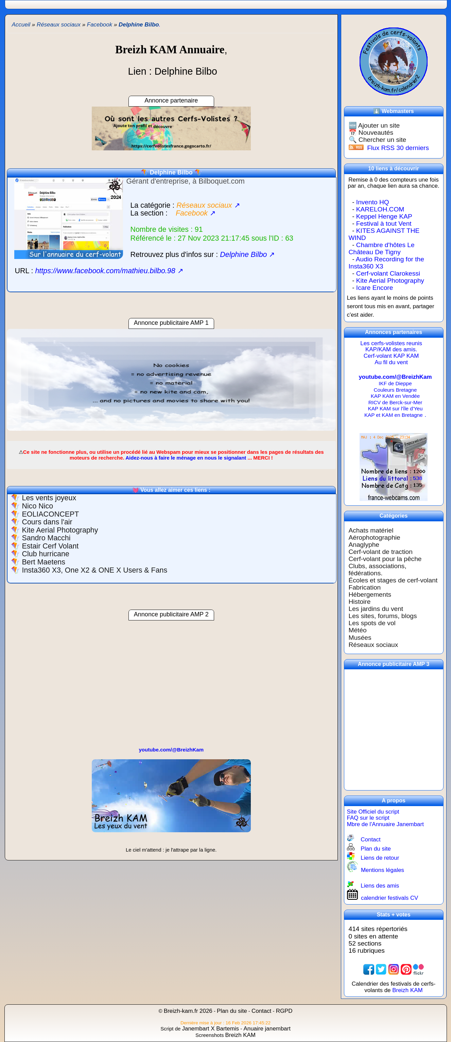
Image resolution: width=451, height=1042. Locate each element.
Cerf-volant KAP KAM (391, 356)
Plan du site (376, 848)
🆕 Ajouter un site (374, 125)
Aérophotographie (374, 537)
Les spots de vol (372, 623)
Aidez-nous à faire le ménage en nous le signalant (185, 458)
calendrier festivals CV (389, 898)
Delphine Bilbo (171, 172)
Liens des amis (380, 885)
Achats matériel (371, 530)
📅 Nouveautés (371, 132)
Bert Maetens (43, 562)
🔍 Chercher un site (377, 139)
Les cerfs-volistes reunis (391, 343)
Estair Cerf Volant (50, 546)
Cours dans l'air (47, 522)
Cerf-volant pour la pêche (385, 558)
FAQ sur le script (368, 818)
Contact (370, 839)
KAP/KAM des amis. (391, 349)
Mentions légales (382, 870)
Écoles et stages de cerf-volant (393, 580)
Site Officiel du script (373, 811)
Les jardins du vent (376, 608)
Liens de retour (380, 858)
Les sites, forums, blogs (383, 615)
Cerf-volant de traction (381, 551)
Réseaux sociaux (373, 644)
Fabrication (365, 587)
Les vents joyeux (49, 498)
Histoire (360, 601)
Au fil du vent (391, 362)
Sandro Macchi (46, 538)
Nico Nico (37, 506)
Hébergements (370, 594)
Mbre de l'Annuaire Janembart (385, 824)
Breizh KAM (407, 990)
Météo (358, 630)
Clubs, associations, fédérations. (377, 569)
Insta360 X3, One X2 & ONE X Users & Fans (94, 570)
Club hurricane (45, 554)
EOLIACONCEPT (50, 514)
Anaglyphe (364, 544)
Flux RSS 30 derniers (398, 147)
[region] (171, 383)
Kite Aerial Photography (60, 530)
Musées (360, 637)
